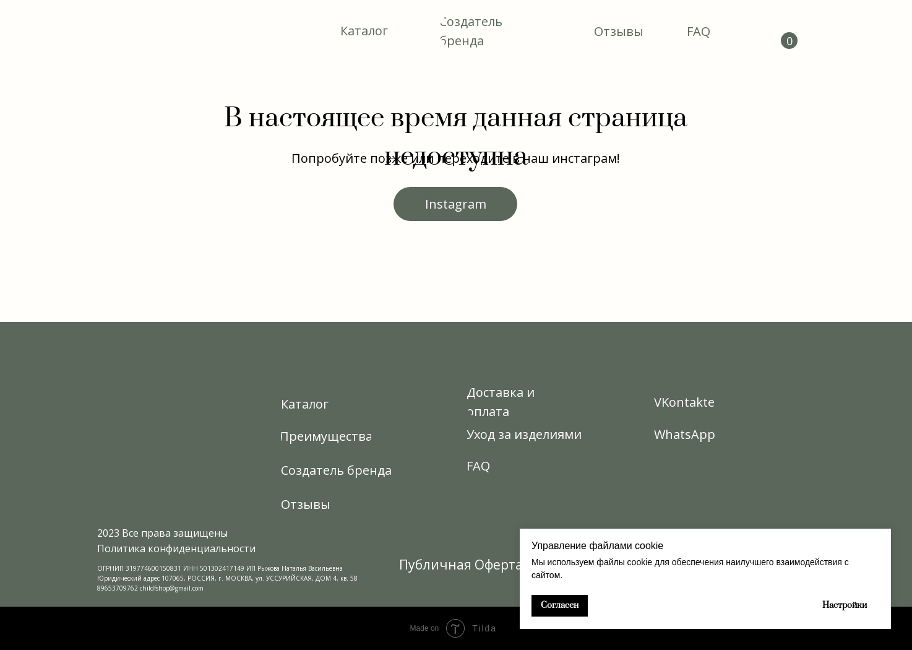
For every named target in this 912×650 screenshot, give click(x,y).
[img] (141, 31)
